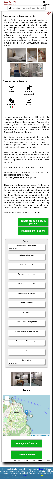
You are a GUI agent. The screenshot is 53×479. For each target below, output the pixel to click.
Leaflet (33, 435)
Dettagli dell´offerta (26, 443)
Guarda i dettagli (26, 455)
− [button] (7, 403)
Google (42, 469)
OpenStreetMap (43, 435)
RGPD (24, 476)
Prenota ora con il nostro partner (33, 222)
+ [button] (7, 398)
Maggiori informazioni (33, 231)
